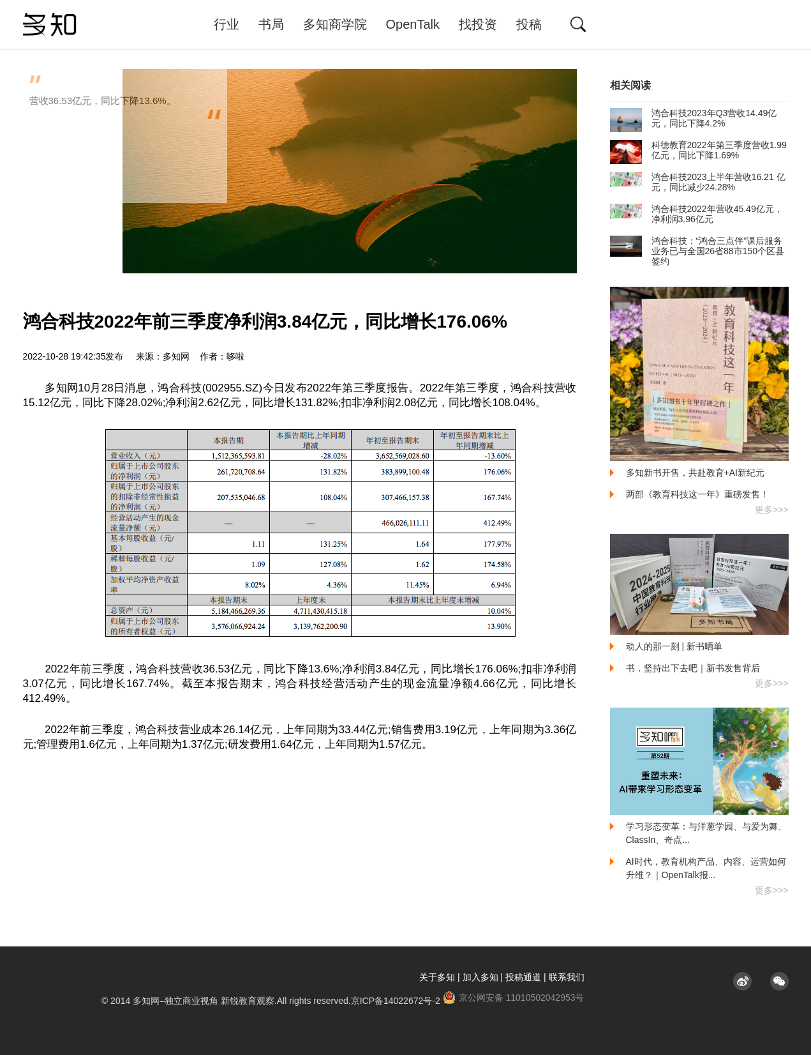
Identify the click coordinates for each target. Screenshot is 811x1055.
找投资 (478, 24)
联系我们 (566, 977)
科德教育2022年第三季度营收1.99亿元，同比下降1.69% (698, 150)
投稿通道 (523, 977)
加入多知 (480, 977)
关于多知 (437, 977)
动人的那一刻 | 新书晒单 (674, 646)
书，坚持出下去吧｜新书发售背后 (693, 668)
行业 (226, 24)
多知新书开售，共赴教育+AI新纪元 (695, 472)
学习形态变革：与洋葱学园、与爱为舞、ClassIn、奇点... (706, 833)
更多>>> (772, 510)
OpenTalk (413, 24)
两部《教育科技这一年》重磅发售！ (697, 494)
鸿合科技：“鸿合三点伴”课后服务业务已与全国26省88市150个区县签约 (697, 251)
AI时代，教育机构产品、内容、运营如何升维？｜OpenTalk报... (706, 868)
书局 (271, 24)
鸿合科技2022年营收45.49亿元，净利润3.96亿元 (696, 214)
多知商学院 (335, 24)
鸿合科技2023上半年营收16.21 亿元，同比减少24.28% (697, 182)
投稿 (529, 24)
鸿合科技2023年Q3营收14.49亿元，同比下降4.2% (693, 118)
